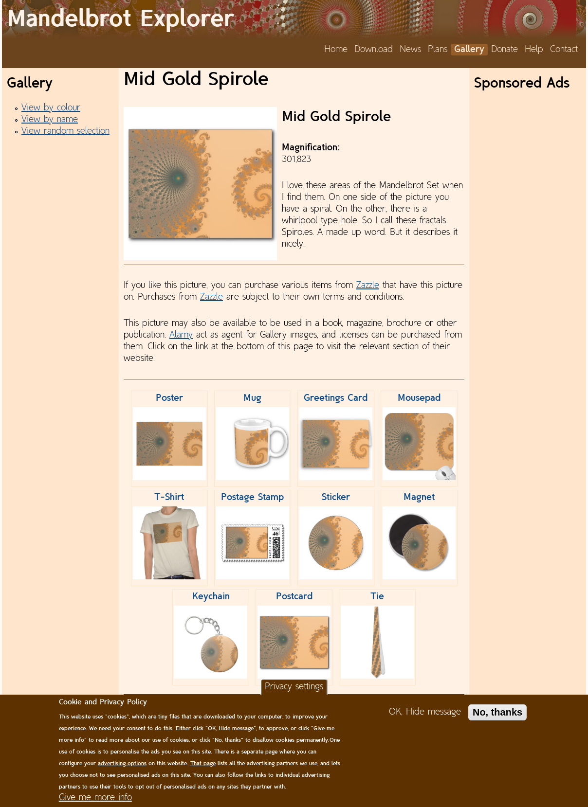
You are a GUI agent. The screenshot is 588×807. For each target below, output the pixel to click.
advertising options (122, 764)
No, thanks (497, 712)
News (410, 49)
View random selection (65, 131)
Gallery (469, 49)
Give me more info (95, 798)
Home (336, 49)
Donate (504, 49)
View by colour (50, 108)
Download (373, 49)
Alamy (181, 335)
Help (534, 49)
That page (203, 764)
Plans (437, 49)
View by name (49, 120)
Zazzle (367, 285)
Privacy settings (294, 687)
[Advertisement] (527, 241)
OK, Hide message (425, 712)
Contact (564, 49)
